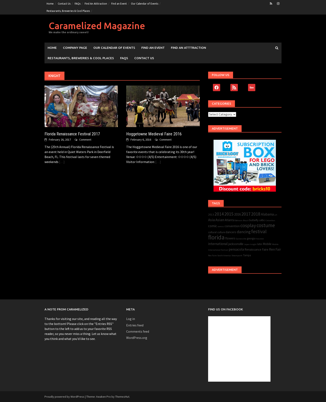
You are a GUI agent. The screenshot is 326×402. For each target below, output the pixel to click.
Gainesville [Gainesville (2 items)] (241, 238)
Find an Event (119, 3)
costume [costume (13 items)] (266, 225)
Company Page (75, 47)
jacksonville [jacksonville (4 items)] (235, 244)
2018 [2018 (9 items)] (255, 214)
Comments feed (137, 331)
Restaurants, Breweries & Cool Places (68, 11)
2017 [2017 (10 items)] (246, 214)
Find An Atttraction (96, 3)
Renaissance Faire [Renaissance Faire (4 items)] (256, 249)
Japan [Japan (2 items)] (247, 244)
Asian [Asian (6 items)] (219, 219)
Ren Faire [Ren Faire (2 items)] (212, 255)
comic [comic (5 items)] (212, 226)
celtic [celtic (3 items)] (262, 220)
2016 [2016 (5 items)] (237, 214)
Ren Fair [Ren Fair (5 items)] (275, 249)
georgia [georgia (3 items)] (251, 238)
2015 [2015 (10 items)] (228, 214)
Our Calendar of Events (144, 3)
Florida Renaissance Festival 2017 (72, 133)
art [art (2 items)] (275, 214)
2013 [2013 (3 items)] (211, 214)
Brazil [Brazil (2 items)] (246, 220)
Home (50, 3)
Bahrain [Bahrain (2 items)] (238, 220)
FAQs (77, 3)
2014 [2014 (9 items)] (219, 214)
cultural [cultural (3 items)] (212, 232)
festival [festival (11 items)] (259, 231)
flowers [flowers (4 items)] (230, 238)
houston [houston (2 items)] (260, 238)
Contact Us (64, 3)
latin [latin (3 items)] (259, 244)
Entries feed (134, 325)
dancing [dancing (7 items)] (244, 231)
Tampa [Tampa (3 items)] (247, 255)
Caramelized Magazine (97, 26)
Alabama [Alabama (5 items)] (267, 214)
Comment (85, 139)
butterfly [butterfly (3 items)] (253, 220)
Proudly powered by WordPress (64, 396)
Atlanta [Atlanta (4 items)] (230, 220)
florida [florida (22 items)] (216, 237)
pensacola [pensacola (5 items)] (236, 249)
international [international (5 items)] (218, 243)
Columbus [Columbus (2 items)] (270, 220)
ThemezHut (122, 396)
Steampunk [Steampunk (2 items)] (236, 255)
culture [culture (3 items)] (221, 232)
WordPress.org (136, 338)
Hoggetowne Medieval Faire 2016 (154, 133)
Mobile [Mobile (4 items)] (267, 244)
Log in (130, 319)
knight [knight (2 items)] (253, 244)
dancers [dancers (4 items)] (231, 232)
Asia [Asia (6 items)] (211, 219)
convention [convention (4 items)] (232, 226)
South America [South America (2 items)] (224, 255)
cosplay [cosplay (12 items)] (248, 225)
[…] (61, 162)
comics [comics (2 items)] (221, 226)
